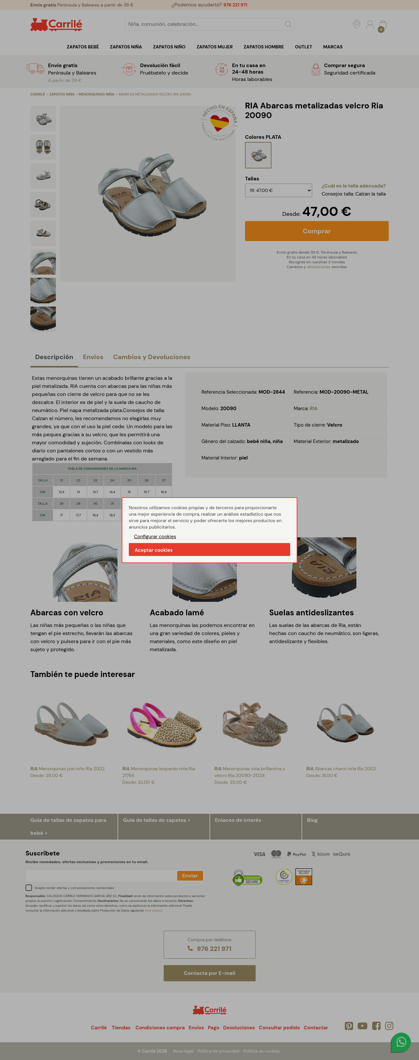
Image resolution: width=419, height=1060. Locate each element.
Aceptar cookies (154, 550)
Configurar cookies (155, 536)
